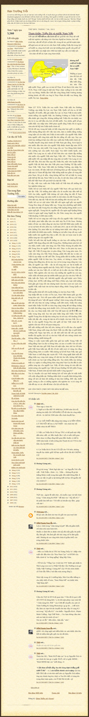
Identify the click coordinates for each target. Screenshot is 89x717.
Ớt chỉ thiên (15, 398)
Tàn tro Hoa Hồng (17, 308)
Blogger (21, 506)
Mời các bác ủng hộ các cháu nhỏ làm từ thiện (18, 447)
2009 (12, 495)
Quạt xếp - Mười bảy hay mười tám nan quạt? (18, 330)
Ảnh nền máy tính (13, 175)
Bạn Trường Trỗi (17, 11)
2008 (12, 497)
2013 (12, 240)
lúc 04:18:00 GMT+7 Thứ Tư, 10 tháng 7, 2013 (50, 637)
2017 (12, 230)
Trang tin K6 (11, 157)
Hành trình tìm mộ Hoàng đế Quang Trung (18, 423)
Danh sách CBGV (13, 143)
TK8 (38, 404)
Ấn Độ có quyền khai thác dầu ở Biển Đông (18, 410)
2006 (12, 503)
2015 (12, 235)
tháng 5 (14, 473)
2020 (12, 222)
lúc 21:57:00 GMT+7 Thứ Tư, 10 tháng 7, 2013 (50, 682)
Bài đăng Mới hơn (35, 693)
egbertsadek (18, 59)
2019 (12, 224)
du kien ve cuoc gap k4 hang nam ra (16, 107)
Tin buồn (14, 418)
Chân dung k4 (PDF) (14, 171)
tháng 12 (15, 243)
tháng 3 (14, 478)
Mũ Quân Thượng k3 (18, 371)
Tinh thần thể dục (17, 287)
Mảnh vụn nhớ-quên (18, 467)
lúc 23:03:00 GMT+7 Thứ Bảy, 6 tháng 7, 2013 (50, 458)
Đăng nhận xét (35, 687)
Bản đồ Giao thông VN (15, 212)
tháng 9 (14, 251)
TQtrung (40, 512)
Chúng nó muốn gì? (18, 363)
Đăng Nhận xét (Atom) (45, 698)
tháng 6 (14, 470)
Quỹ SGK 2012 (12, 186)
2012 (12, 486)
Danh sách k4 (11, 168)
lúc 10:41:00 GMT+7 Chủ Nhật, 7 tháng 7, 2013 (50, 518)
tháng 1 (14, 484)
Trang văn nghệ (12, 166)
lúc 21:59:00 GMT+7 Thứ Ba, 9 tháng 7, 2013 (49, 623)
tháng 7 (14, 257)
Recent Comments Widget (19, 132)
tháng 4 (14, 476)
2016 (12, 232)
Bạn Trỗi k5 (11, 159)
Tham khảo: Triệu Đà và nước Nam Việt (18, 455)
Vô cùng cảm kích (17, 416)
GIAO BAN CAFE (17, 460)
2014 (12, 238)
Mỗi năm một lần (17, 280)
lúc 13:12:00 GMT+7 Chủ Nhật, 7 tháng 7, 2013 (50, 586)
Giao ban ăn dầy (16, 326)
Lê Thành (18, 115)
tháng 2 (14, 481)
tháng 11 (15, 246)
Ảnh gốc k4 (11, 173)
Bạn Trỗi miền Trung (14, 164)
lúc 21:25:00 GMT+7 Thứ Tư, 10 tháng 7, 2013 (50, 648)
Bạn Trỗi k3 (11, 161)
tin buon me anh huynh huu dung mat (16, 64)
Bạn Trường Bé (12, 184)
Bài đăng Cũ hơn (75, 693)
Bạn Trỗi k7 (11, 155)
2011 (12, 489)
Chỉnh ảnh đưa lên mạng (15, 207)
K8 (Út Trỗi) (11, 152)
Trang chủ (56, 693)
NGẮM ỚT (15, 336)
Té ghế (13, 269)
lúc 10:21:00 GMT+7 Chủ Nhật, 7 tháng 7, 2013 (50, 484)
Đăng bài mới (11, 205)
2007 (12, 500)
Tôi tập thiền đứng (17, 295)
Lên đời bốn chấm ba (18, 277)
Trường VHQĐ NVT (14, 141)
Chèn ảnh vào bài (13, 210)
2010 (12, 492)
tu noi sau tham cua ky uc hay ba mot (16, 84)
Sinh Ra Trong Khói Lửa (15, 150)
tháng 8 (14, 254)
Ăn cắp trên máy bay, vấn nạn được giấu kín (18, 440)
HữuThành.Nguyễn (14, 80)
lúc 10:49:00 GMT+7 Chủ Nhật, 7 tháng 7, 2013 (50, 543)
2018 (12, 227)
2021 (12, 219)
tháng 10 (15, 249)
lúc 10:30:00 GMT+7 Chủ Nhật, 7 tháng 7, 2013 (50, 506)
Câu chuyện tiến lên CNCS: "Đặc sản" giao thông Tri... (18, 403)
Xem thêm (44, 98)
